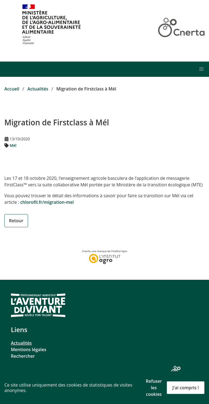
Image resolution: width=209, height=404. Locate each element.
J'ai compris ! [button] (185, 388)
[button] (201, 69)
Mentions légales (28, 350)
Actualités (21, 343)
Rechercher (23, 356)
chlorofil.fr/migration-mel (47, 202)
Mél (13, 145)
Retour (16, 221)
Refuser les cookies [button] (154, 387)
